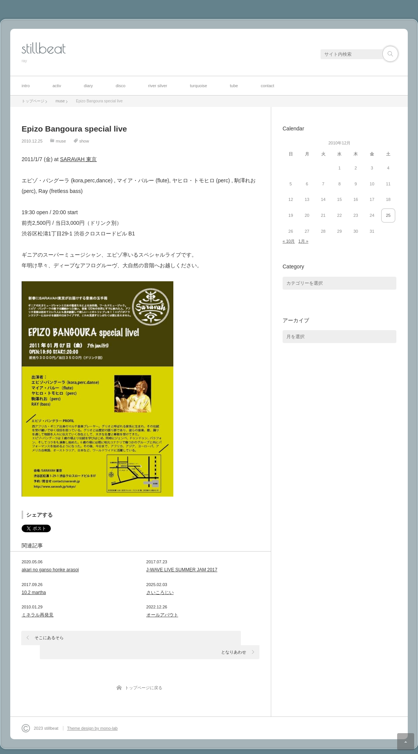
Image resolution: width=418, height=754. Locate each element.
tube (234, 85)
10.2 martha (34, 592)
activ (56, 85)
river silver (157, 85)
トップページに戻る (143, 673)
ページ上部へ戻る (405, 741)
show (84, 141)
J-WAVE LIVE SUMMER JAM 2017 (181, 569)
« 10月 (289, 241)
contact (267, 85)
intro (26, 85)
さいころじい (160, 592)
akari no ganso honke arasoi (50, 569)
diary (88, 85)
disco (121, 85)
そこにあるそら (49, 637)
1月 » (303, 241)
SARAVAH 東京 (78, 159)
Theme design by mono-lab (92, 714)
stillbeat (44, 48)
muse (61, 141)
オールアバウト (162, 615)
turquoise (198, 85)
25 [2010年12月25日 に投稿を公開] (388, 215)
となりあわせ (233, 637)
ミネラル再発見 (37, 615)
